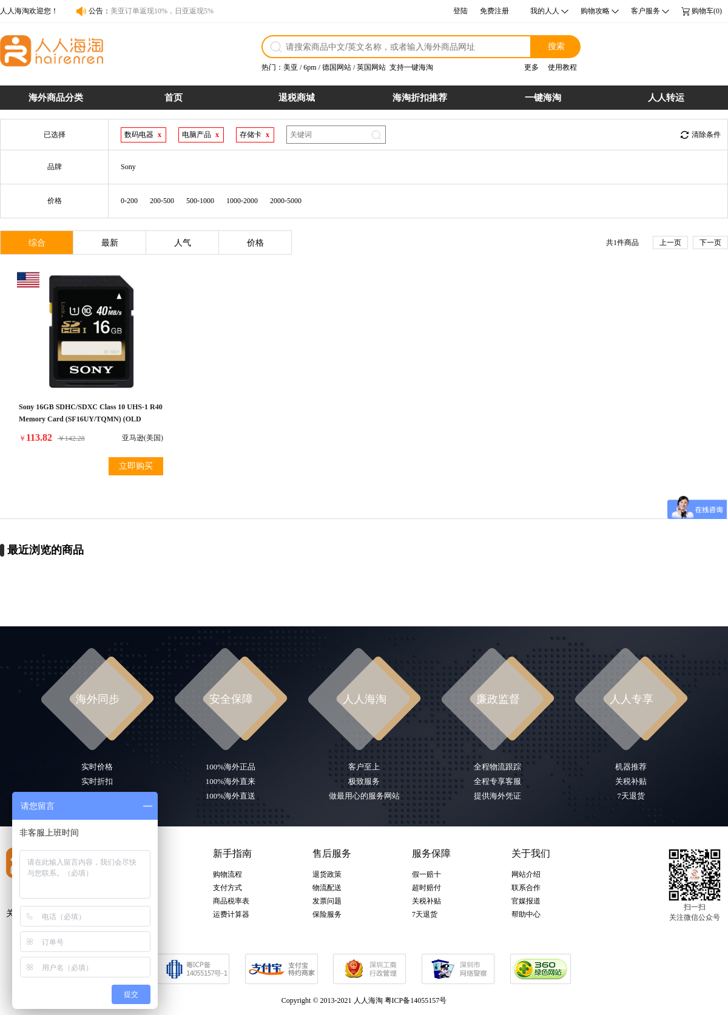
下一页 (710, 242)
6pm (309, 67)
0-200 (129, 200)
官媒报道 (526, 901)
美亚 (290, 67)
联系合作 (526, 887)
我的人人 (544, 11)
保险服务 (327, 914)
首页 (173, 97)
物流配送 (327, 887)
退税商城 (296, 97)
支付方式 (227, 887)
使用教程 (562, 67)
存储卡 (250, 134)
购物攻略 (595, 11)
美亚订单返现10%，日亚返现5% (162, 11)
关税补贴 (426, 901)
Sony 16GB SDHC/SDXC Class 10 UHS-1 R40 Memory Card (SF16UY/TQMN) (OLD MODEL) (91, 419)
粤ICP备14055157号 (416, 1000)
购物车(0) (707, 11)
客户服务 (645, 11)
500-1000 (200, 200)
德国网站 (336, 67)
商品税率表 (231, 901)
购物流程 (227, 874)
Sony (128, 166)
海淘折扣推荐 (420, 97)
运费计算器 (231, 914)
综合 (37, 242)
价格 (255, 242)
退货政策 (327, 874)
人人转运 (666, 97)
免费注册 (494, 11)
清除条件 (706, 134)
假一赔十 (426, 874)
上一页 (670, 242)
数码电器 (138, 134)
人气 (182, 242)
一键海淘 (543, 97)
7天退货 (424, 914)
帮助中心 (526, 914)
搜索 (556, 46)
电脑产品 (196, 134)
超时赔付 (426, 887)
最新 (109, 242)
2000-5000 (286, 200)
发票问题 (327, 901)
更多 (531, 67)
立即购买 (136, 466)
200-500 (162, 200)
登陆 (460, 11)
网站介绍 (526, 874)
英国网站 (371, 67)
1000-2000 (242, 200)
